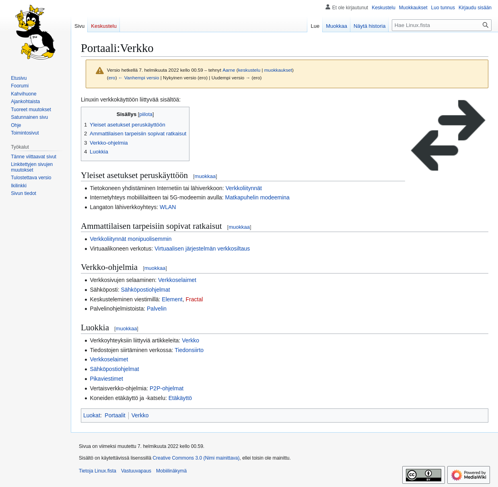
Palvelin (157, 308)
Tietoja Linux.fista (97, 471)
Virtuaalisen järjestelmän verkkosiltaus (202, 248)
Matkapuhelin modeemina (257, 197)
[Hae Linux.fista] (442, 25)
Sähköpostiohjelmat (145, 289)
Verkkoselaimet (177, 280)
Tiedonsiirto (189, 350)
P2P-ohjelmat (166, 388)
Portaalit (115, 415)
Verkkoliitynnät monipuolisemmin (130, 239)
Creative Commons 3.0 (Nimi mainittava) (195, 458)
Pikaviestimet (106, 378)
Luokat (91, 415)
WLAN (168, 207)
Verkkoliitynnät (244, 188)
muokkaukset (278, 70)
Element (172, 299)
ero (112, 77)
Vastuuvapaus (136, 471)
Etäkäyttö (180, 398)
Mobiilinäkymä (171, 471)
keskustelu (249, 70)
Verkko (190, 340)
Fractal (194, 299)
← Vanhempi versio (138, 77)
